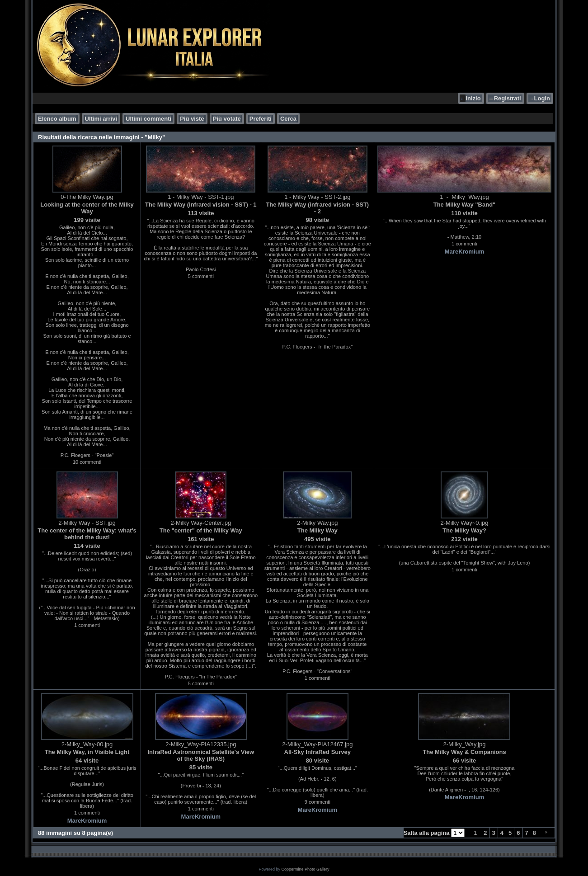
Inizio (473, 98)
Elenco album (57, 118)
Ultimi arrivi (101, 118)
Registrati (507, 98)
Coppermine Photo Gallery (305, 869)
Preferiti (260, 118)
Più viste (192, 118)
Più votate (227, 118)
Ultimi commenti (148, 118)
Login (542, 98)
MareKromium (464, 251)
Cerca (288, 118)
